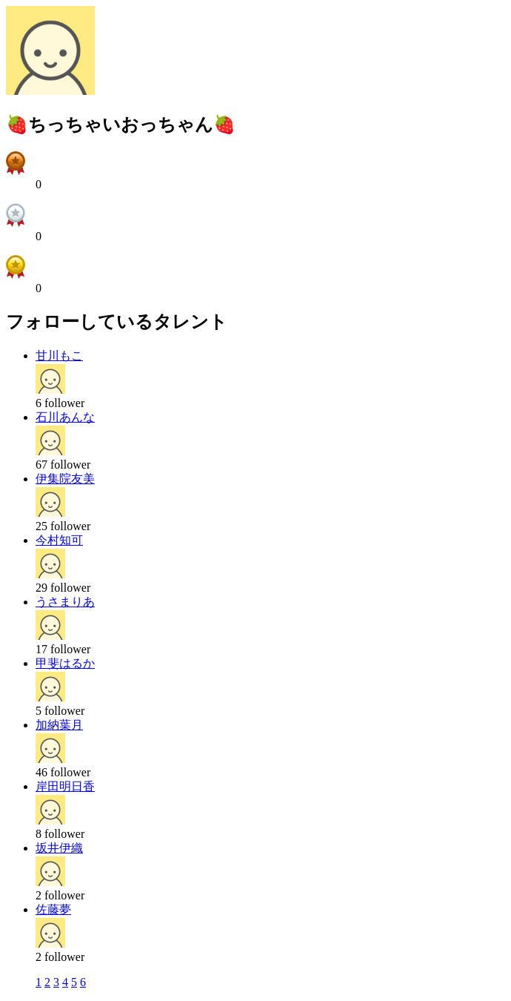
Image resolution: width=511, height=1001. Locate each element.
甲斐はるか (65, 663)
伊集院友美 (65, 478)
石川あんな (65, 417)
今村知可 (59, 540)
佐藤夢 (53, 909)
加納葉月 (59, 724)
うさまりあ (65, 601)
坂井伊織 (59, 848)
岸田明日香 (65, 786)
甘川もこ (59, 355)
